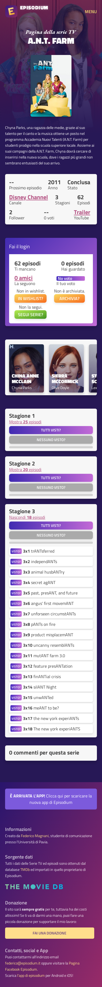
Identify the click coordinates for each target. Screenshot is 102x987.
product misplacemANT (48, 634)
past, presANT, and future (50, 593)
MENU (91, 11)
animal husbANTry (44, 572)
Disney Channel (28, 197)
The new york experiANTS (51, 729)
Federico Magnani (35, 836)
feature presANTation (48, 666)
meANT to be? (41, 708)
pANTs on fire (39, 624)
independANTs (40, 561)
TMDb (25, 870)
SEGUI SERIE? (30, 314)
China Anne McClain (26, 379)
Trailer (82, 212)
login (25, 246)
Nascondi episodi (27, 517)
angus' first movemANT (48, 603)
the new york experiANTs (51, 718)
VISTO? (16, 551)
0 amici (23, 277)
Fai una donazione (49, 933)
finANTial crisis (42, 676)
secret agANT (39, 582)
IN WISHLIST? (30, 298)
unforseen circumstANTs (49, 614)
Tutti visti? (51, 430)
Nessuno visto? (51, 440)
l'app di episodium (31, 975)
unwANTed (38, 697)
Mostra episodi (25, 422)
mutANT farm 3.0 (44, 655)
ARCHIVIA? (69, 298)
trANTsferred (38, 551)
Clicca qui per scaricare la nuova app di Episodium (51, 799)
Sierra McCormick (65, 379)
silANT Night (39, 687)
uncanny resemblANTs (48, 645)
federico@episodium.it (22, 963)
